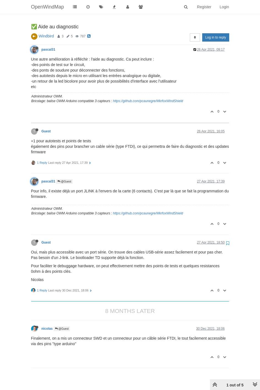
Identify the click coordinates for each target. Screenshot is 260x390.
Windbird (46, 36)
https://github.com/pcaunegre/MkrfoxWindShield (148, 101)
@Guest (64, 181)
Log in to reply (215, 37)
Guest (46, 131)
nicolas (47, 329)
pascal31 (48, 49)
